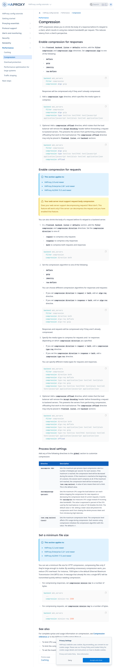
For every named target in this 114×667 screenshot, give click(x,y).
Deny (70, 660)
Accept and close (96, 660)
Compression (76, 13)
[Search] (99, 4)
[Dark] (111, 4)
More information (83, 654)
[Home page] (14, 4)
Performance (65, 13)
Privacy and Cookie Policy (67, 654)
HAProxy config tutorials (51, 13)
